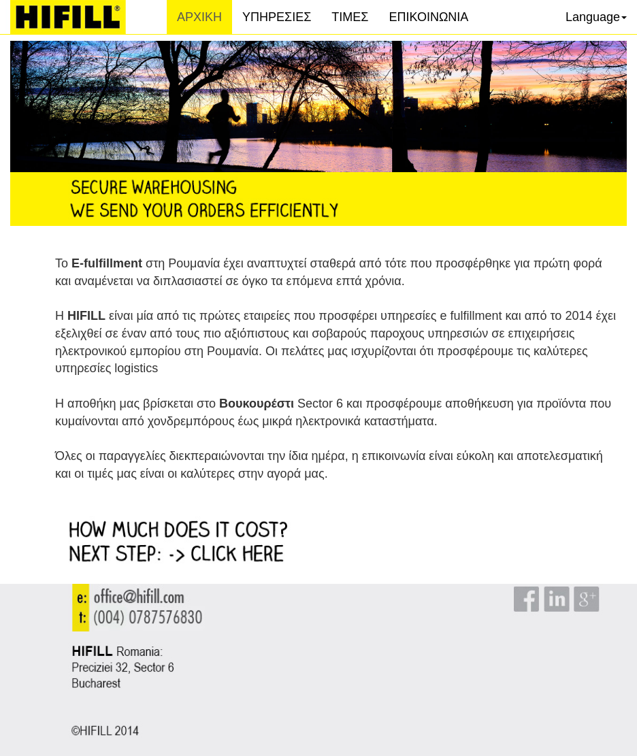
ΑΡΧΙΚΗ (204, 17)
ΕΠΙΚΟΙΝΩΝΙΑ (428, 17)
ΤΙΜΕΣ (349, 17)
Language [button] (596, 17)
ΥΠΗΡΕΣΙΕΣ (276, 17)
